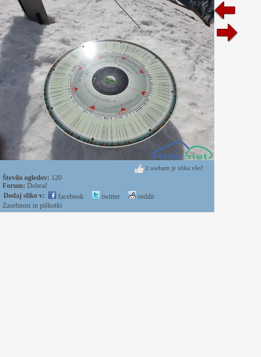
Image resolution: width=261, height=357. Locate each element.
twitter (106, 196)
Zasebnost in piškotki (32, 205)
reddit (141, 196)
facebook (66, 196)
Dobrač (37, 185)
